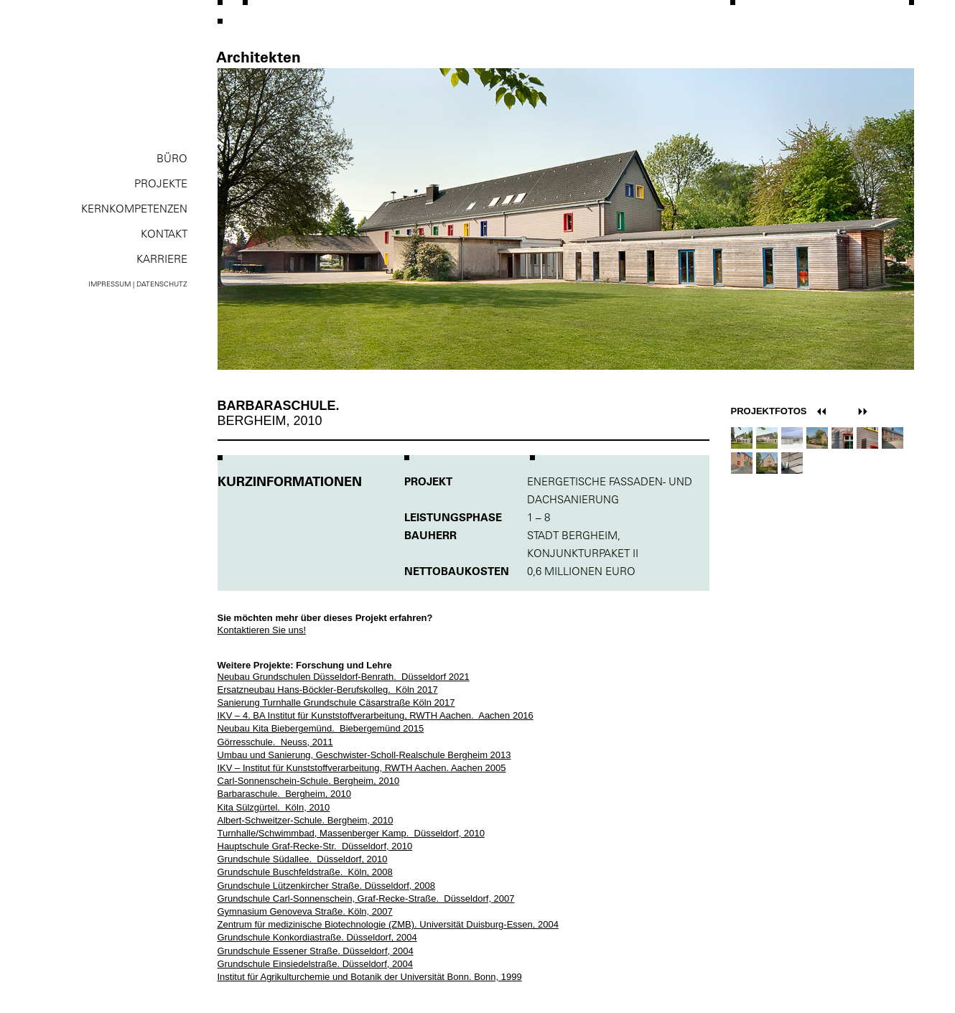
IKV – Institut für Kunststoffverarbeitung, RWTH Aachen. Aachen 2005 (362, 767)
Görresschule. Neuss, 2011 (275, 742)
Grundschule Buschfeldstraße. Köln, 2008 (305, 872)
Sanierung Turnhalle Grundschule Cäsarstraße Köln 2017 (336, 702)
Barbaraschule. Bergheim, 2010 (284, 793)
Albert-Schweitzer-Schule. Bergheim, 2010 (305, 820)
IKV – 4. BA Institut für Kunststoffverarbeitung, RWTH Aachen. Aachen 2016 (376, 715)
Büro (172, 158)
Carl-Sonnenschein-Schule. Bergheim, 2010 (309, 780)
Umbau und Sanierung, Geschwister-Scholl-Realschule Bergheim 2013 (364, 755)
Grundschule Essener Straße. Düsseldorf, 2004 (316, 951)
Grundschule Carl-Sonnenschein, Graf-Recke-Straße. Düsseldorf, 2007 (366, 898)
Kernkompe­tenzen (134, 208)
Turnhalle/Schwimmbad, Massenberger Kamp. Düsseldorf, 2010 (351, 833)
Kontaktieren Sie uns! (262, 630)
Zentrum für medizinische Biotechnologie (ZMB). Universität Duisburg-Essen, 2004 (388, 924)
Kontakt (164, 233)
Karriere (161, 258)
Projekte (160, 183)
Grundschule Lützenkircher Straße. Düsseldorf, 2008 (327, 885)
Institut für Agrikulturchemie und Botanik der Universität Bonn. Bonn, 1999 (370, 976)
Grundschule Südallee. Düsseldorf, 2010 (303, 859)
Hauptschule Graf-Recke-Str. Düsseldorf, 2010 (315, 846)
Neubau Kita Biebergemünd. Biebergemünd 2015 (321, 728)
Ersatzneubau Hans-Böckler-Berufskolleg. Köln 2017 (328, 689)
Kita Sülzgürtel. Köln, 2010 (274, 807)
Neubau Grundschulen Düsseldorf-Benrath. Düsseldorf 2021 (344, 676)
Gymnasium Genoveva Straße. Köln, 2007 (305, 911)
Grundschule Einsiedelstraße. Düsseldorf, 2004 (315, 963)
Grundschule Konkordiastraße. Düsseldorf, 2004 (317, 937)
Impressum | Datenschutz (137, 284)
